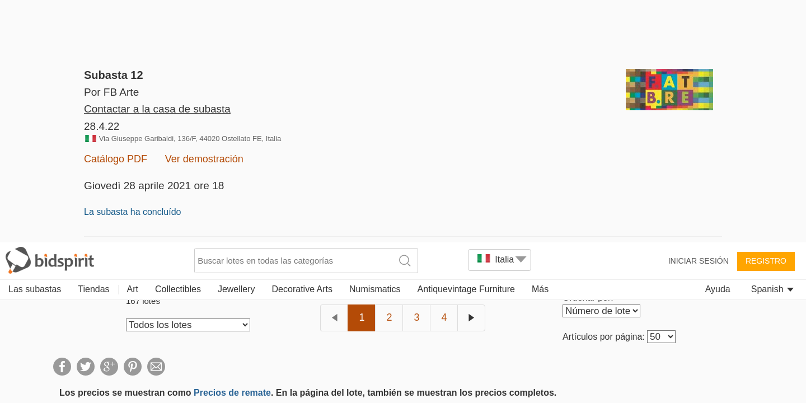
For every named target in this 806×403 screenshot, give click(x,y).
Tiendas (93, 46)
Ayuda (717, 46)
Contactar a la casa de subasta (157, 125)
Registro (766, 17)
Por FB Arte (111, 92)
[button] (27, 375)
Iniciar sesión (698, 17)
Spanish (772, 46)
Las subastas (34, 46)
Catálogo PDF (115, 175)
